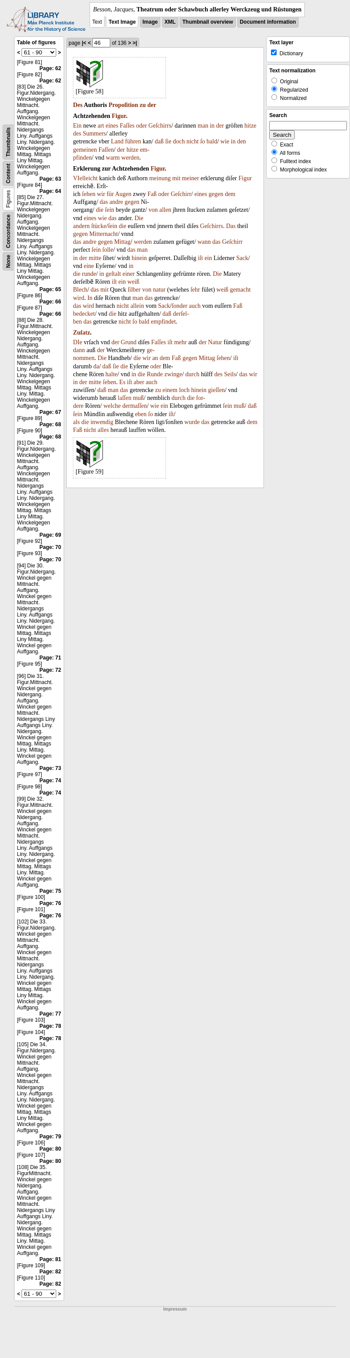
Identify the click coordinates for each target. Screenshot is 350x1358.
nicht (192, 141)
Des (78, 105)
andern (81, 226)
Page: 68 (50, 424)
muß (138, 398)
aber (139, 382)
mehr (180, 342)
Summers (94, 133)
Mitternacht (103, 234)
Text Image (122, 22)
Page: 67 (50, 412)
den (241, 141)
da (96, 366)
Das (231, 226)
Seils (230, 374)
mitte (95, 258)
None (8, 261)
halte (111, 374)
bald (211, 141)
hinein (139, 258)
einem (169, 390)
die (99, 210)
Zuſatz (81, 332)
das (104, 202)
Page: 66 (50, 302)
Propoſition (123, 105)
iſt (200, 258)
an (155, 358)
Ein (77, 125)
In (90, 298)
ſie (168, 141)
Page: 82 (50, 1272)
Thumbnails (8, 142)
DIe (77, 342)
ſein (109, 210)
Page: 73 (50, 768)
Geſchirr (181, 194)
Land (117, 141)
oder (141, 125)
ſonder (180, 306)
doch (179, 141)
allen (165, 210)
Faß (152, 194)
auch (194, 306)
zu (143, 105)
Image (150, 22)
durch (192, 374)
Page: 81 (50, 1259)
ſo (202, 141)
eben (140, 414)
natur (159, 289)
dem (230, 194)
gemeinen (85, 149)
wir (101, 194)
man (203, 125)
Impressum (175, 1309)
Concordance (8, 231)
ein (208, 258)
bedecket (84, 313)
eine (89, 266)
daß (159, 141)
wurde (192, 422)
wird (78, 298)
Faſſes (127, 125)
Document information (268, 22)
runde (89, 274)
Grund (129, 342)
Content (8, 173)
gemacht (240, 289)
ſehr (195, 289)
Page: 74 (50, 780)
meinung (160, 178)
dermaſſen (135, 406)
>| (135, 43)
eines (111, 125)
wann (204, 242)
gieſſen (216, 390)
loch (184, 390)
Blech (80, 289)
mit (176, 178)
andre (116, 202)
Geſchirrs (159, 125)
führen (133, 141)
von (153, 210)
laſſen (124, 398)
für (110, 194)
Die (138, 218)
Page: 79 (50, 1136)
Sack (242, 258)
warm (113, 157)
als (76, 422)
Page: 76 (50, 903)
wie (224, 141)
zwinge (173, 374)
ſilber (134, 289)
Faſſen (106, 149)
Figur (119, 116)
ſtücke (98, 226)
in (212, 125)
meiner (190, 178)
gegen (216, 194)
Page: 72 (50, 670)
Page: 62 (50, 68)
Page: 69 (50, 535)
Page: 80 (50, 1149)
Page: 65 (50, 289)
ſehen (88, 194)
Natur (215, 342)
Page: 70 (50, 547)
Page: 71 (50, 658)
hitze (250, 125)
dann (79, 350)
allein (137, 306)
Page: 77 (50, 1014)
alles (103, 430)
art (100, 125)
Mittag (122, 242)
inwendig (101, 422)
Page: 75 (50, 891)
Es (122, 382)
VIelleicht (85, 178)
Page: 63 (50, 179)
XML (170, 22)
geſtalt (113, 274)
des (77, 133)
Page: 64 (50, 191)
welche (112, 406)
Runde (155, 374)
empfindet (163, 321)
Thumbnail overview (207, 22)
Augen (123, 194)
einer (129, 274)
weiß (133, 281)
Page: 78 (50, 1026)
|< (84, 43)
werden (130, 157)
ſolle (107, 249)
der (152, 105)
